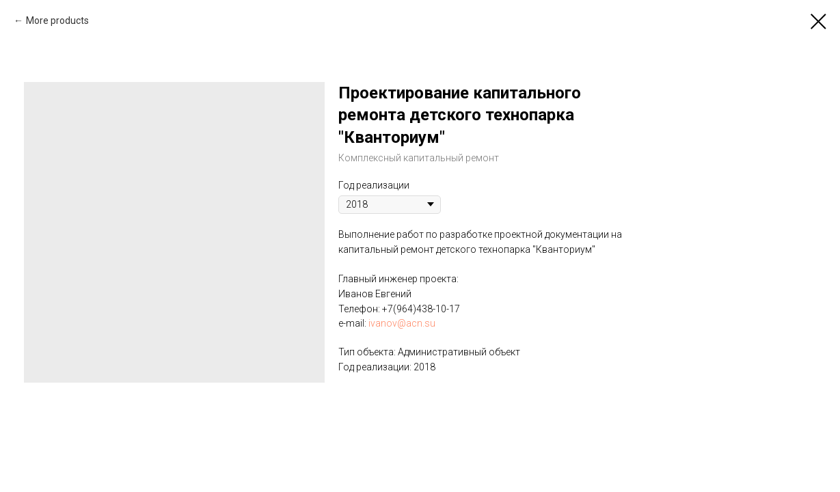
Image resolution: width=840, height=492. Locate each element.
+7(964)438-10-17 (421, 308)
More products (57, 20)
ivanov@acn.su (401, 323)
